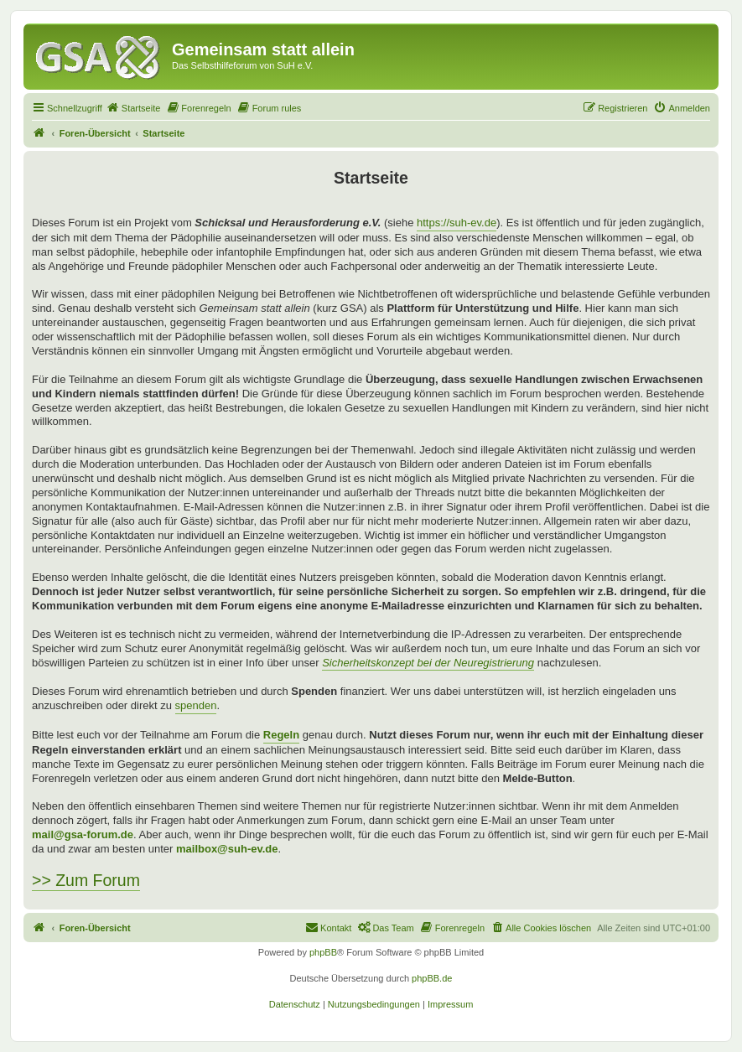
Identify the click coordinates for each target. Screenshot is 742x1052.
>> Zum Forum (86, 880)
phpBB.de (432, 978)
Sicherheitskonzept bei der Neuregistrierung (428, 662)
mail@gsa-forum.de (82, 834)
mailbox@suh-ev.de (227, 848)
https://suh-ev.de (456, 222)
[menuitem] (133, 108)
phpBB (323, 952)
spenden (196, 705)
